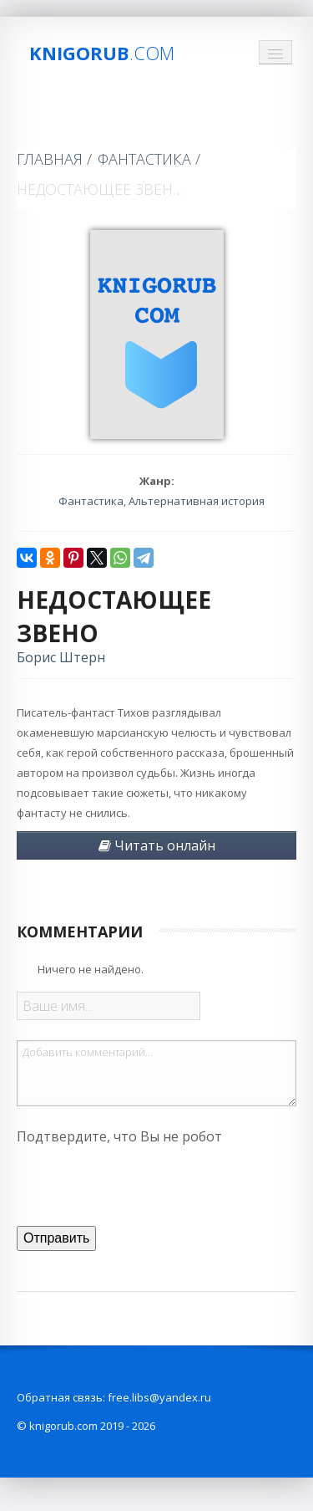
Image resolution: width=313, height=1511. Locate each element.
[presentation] (143, 1183)
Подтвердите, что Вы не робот (119, 1136)
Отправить (56, 1238)
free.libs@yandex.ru (159, 1397)
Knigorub (101, 52)
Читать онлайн (156, 845)
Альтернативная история (197, 500)
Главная (50, 159)
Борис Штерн (61, 657)
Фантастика (144, 159)
